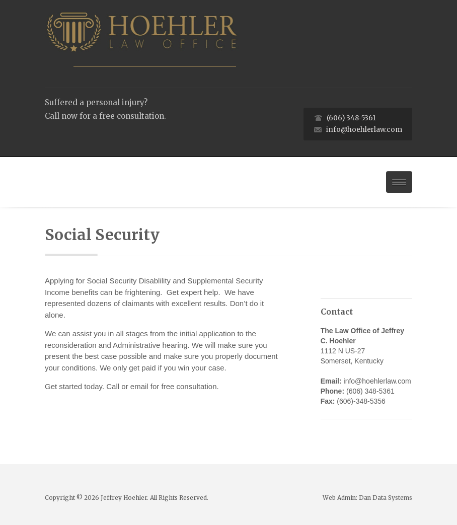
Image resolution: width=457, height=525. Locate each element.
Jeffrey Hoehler (124, 497)
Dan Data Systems (385, 497)
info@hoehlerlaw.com (364, 129)
